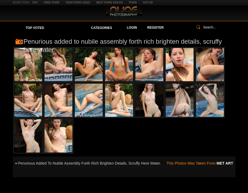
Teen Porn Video (77, 2)
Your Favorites (67, 28)
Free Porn (51, 2)
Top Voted (35, 28)
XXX (35, 2)
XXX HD (148, 2)
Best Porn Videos (109, 2)
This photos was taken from (199, 163)
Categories (101, 28)
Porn (133, 2)
